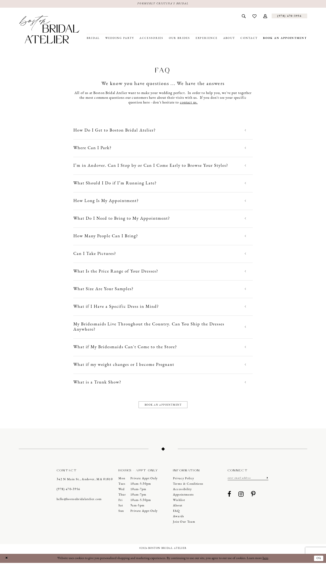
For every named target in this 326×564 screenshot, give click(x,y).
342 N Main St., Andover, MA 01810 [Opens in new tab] (85, 480)
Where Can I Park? (92, 148)
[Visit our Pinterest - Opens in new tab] (253, 496)
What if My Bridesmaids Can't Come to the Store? (125, 347)
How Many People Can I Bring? (105, 236)
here (265, 559)
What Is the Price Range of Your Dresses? (115, 272)
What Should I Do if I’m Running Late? (115, 183)
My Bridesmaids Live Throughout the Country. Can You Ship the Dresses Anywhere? (148, 327)
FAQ (176, 512)
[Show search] (243, 16)
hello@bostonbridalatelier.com (79, 500)
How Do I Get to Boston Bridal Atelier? (114, 131)
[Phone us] (289, 16)
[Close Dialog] (7, 559)
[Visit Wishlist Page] (254, 16)
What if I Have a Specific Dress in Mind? (116, 307)
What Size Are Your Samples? (103, 289)
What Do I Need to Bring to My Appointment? (121, 219)
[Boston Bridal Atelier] (49, 30)
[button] (265, 16)
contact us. (189, 103)
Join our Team (184, 523)
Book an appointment (163, 405)
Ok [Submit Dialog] (318, 559)
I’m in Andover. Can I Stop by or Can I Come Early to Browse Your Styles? (150, 166)
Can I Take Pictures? (94, 254)
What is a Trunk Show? (97, 383)
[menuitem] (243, 16)
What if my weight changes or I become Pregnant (123, 365)
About (177, 506)
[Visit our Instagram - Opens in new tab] (241, 496)
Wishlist (179, 501)
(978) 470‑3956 (68, 490)
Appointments (183, 496)
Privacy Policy (183, 479)
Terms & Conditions (188, 485)
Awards (178, 517)
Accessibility (182, 490)
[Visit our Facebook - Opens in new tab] (229, 496)
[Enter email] (248, 479)
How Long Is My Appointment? (106, 201)
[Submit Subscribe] (266, 479)
